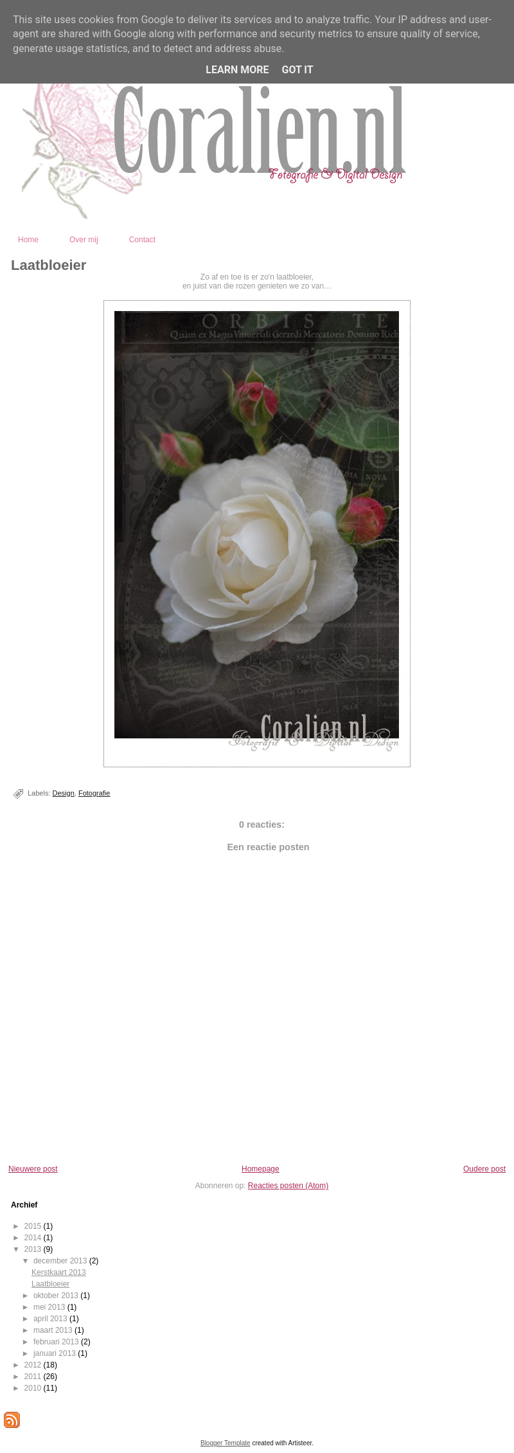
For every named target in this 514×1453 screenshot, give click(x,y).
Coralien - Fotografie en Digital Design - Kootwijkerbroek (315, 210)
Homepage (260, 1168)
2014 (34, 1237)
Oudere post (484, 1168)
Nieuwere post (33, 1168)
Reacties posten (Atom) (288, 1185)
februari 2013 (57, 1341)
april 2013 (51, 1318)
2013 (34, 1249)
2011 (34, 1376)
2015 (34, 1226)
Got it (297, 70)
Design (64, 793)
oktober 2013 (56, 1295)
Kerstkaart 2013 (58, 1272)
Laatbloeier (48, 265)
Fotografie (94, 793)
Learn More (237, 70)
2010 (34, 1388)
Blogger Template (225, 1443)
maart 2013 (54, 1330)
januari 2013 (55, 1353)
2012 (34, 1364)
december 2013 (61, 1260)
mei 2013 (50, 1307)
